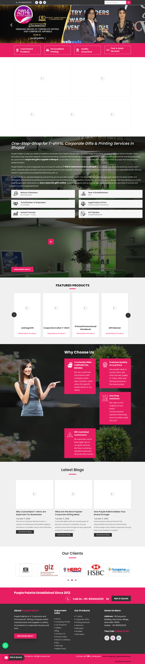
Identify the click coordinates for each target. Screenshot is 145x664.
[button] (11, 24)
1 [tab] (68, 580)
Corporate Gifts (81, 619)
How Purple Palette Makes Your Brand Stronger (110, 513)
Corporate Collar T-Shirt (57, 327)
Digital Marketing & (123, 656)
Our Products (60, 625)
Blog (56, 631)
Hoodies (78, 631)
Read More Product (28, 333)
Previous (14, 314)
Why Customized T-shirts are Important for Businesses (31, 513)
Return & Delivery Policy (62, 641)
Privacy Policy (60, 636)
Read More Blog (24, 532)
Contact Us (59, 634)
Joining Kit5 (27, 327)
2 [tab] (72, 580)
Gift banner (115, 327)
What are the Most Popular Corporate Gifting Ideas (68, 513)
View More (79, 634)
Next (128, 315)
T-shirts (78, 616)
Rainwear (78, 628)
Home (57, 619)
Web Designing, (109, 656)
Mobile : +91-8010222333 (115, 625)
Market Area (60, 648)
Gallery (57, 628)
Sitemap (58, 645)
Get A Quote (121, 598)
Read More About (22, 269)
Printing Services (82, 622)
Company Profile (62, 622)
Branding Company (123, 661)
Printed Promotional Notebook (86, 328)
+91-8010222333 (23, 2)
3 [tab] (75, 580)
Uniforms (78, 625)
